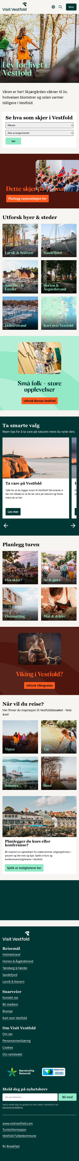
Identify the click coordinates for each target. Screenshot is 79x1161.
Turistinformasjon (14, 1129)
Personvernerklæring (16, 1040)
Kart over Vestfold (14, 1018)
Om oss (7, 1034)
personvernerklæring (12, 1107)
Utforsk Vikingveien (39, 685)
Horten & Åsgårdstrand (17, 961)
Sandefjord (9, 974)
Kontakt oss (10, 997)
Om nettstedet (12, 1054)
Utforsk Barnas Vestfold (40, 401)
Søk (13, 141)
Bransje (7, 1011)
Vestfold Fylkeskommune (19, 1135)
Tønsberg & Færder (15, 968)
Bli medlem (10, 1004)
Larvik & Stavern (13, 981)
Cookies (7, 1047)
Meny (71, 7)
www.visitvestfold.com (17, 1123)
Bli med (67, 1097)
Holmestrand (11, 954)
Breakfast (13, 1146)
